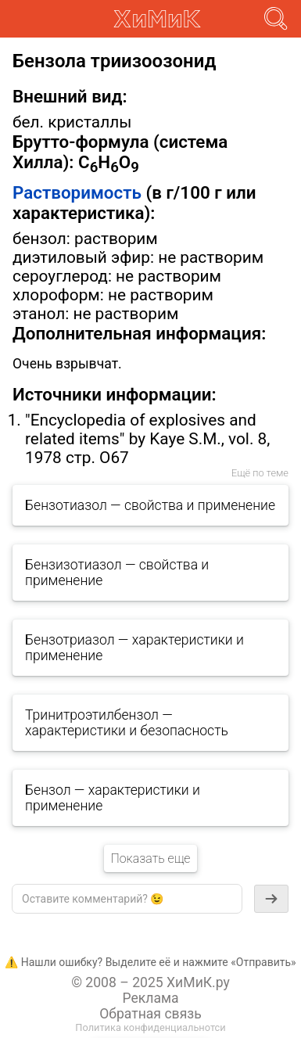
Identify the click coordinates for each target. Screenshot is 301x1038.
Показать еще (150, 858)
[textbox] (127, 899)
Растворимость (77, 192)
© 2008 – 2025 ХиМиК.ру (150, 982)
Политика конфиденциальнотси (150, 1027)
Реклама (150, 998)
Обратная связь (150, 1014)
